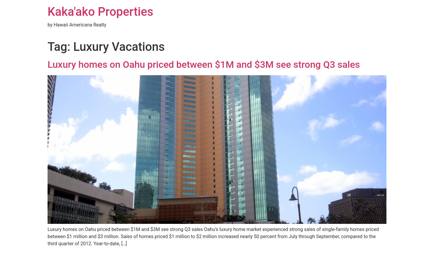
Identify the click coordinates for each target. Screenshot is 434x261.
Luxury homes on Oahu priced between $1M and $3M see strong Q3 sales (204, 64)
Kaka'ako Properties (100, 12)
